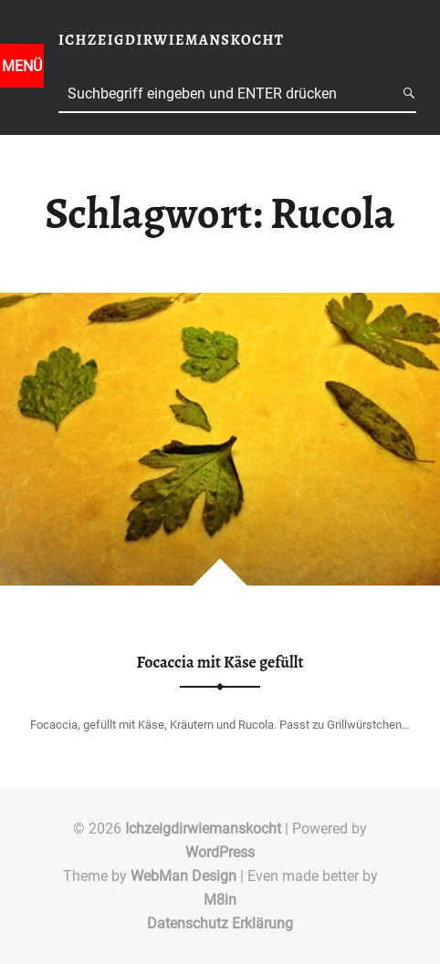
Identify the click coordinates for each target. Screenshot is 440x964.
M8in (220, 899)
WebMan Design (183, 876)
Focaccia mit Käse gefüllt (220, 662)
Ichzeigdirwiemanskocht (203, 828)
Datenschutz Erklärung (220, 923)
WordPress (220, 852)
